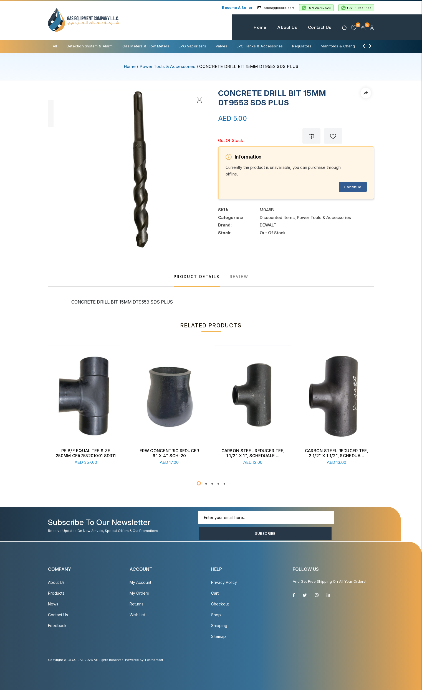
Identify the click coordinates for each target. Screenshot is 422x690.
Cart (215, 593)
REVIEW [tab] (239, 276)
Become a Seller (237, 7)
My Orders (139, 593)
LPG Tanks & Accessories (260, 46)
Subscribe (343, 525)
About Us (279, 27)
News (53, 604)
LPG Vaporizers (192, 46)
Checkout (220, 604)
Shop (216, 614)
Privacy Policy (224, 582)
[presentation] (364, 45)
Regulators (301, 46)
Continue (352, 187)
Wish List (137, 614)
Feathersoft (154, 660)
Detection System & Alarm (90, 46)
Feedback (57, 625)
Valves (221, 46)
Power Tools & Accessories (167, 66)
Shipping (219, 625)
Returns (136, 604)
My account (140, 582)
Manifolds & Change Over (344, 46)
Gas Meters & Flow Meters (146, 46)
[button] (199, 483)
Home (252, 27)
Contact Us (312, 27)
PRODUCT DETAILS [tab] (197, 276)
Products (56, 593)
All (55, 46)
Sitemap (218, 636)
